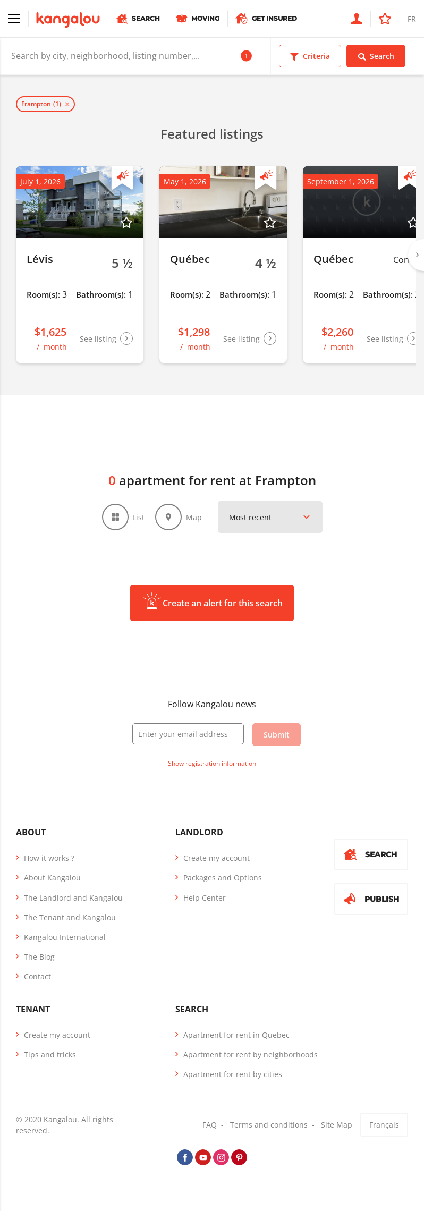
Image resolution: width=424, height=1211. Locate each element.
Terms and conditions (269, 1125)
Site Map (336, 1125)
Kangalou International (65, 937)
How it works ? (49, 858)
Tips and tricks (50, 1054)
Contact (37, 976)
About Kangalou (52, 878)
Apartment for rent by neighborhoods (250, 1054)
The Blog (39, 957)
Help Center (204, 898)
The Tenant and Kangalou (70, 917)
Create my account (216, 858)
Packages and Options (222, 878)
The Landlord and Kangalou (73, 898)
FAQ (209, 1125)
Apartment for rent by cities (232, 1074)
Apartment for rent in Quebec (236, 1035)
